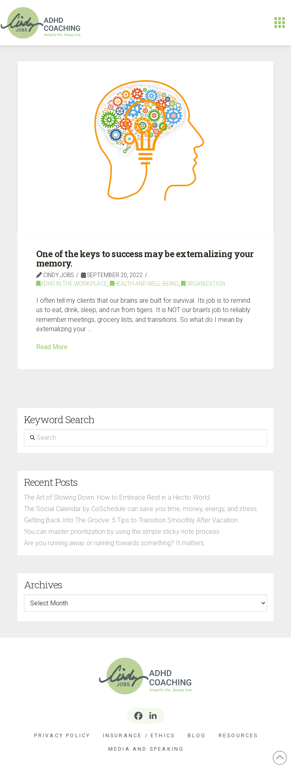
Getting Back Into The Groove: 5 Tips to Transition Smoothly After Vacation (131, 520)
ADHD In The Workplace (71, 283)
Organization (203, 283)
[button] (279, 22)
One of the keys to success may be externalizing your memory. (145, 258)
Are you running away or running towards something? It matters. (115, 543)
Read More (52, 347)
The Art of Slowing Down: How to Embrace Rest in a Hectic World (117, 497)
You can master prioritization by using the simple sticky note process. (122, 531)
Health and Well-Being (144, 283)
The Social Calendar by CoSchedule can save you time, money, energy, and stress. (141, 509)
